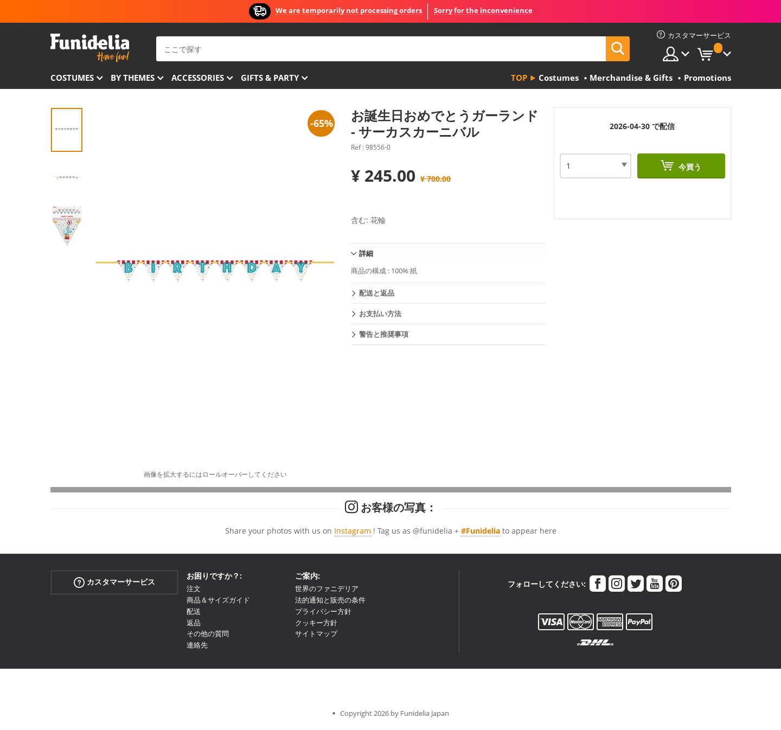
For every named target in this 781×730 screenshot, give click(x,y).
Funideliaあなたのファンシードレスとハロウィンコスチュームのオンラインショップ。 (89, 48)
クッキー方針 (316, 622)
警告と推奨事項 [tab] (383, 334)
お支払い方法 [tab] (380, 313)
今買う (688, 167)
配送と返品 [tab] (376, 293)
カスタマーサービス (114, 582)
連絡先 (197, 645)
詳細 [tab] (366, 253)
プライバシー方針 (323, 611)
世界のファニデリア (327, 588)
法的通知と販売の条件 (330, 600)
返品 (194, 622)
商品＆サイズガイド (218, 600)
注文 (194, 588)
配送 (194, 611)
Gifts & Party (270, 77)
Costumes (72, 77)
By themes (133, 77)
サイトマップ (316, 633)
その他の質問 (208, 633)
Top (519, 77)
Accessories (197, 77)
